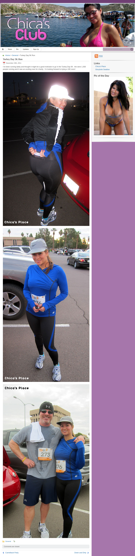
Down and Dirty (80, 553)
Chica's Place (100, 66)
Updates (26, 49)
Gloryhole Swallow (102, 69)
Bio (17, 49)
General (15, 55)
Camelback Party (11, 553)
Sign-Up (36, 49)
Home (3, 49)
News (10, 49)
